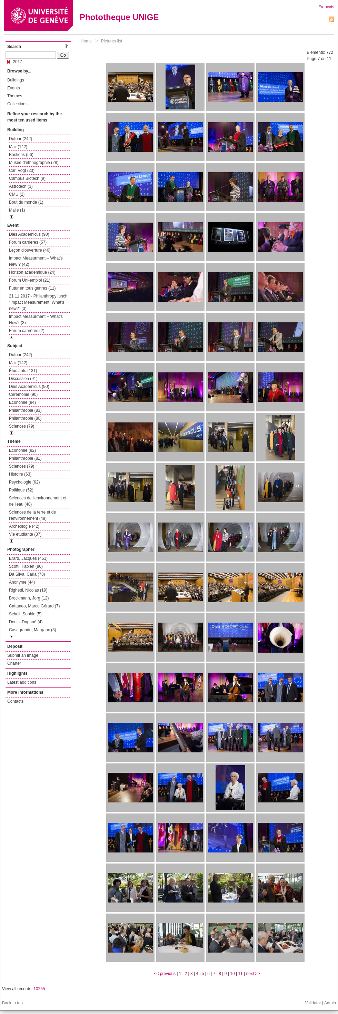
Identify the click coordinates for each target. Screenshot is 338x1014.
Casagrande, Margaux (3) (32, 629)
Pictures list (111, 41)
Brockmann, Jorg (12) (29, 598)
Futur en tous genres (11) (32, 288)
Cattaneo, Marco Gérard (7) (34, 606)
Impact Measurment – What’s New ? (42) (36, 261)
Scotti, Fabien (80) (26, 566)
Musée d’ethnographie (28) (33, 162)
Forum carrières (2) (26, 330)
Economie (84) (22, 402)
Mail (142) (18, 146)
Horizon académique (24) (32, 272)
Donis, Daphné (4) (25, 622)
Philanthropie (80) (25, 418)
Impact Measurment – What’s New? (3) (36, 319)
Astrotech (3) (21, 186)
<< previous (165, 973)
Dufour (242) (20, 138)
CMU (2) (16, 194)
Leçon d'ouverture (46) (29, 250)
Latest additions (21, 682)
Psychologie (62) (24, 482)
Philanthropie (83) (25, 410)
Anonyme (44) (22, 582)
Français (326, 6)
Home (86, 41)
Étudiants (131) (23, 370)
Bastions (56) (21, 154)
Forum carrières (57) (28, 242)
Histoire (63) (20, 474)
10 (232, 973)
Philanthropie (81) (25, 458)
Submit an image (22, 655)
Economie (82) (22, 450)
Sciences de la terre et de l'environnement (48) (32, 515)
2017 (14, 61)
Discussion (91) (23, 378)
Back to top (12, 1003)
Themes (14, 96)
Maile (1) (17, 210)
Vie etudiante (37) (25, 534)
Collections (17, 103)
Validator (313, 1003)
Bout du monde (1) (26, 202)
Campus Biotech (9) (27, 178)
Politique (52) (21, 490)
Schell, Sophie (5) (25, 614)
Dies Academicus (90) (29, 234)
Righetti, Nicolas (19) (28, 590)
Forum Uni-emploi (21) (29, 280)
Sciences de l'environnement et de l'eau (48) (37, 501)
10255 (39, 988)
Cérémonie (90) (23, 394)
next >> (253, 973)
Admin (330, 1003)
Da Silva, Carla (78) (27, 574)
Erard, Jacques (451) (28, 558)
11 (240, 973)
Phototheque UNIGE (119, 17)
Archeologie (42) (24, 526)
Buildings (15, 80)
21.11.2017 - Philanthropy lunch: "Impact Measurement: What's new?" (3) (39, 302)
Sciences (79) (21, 426)
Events (13, 88)
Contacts (15, 701)
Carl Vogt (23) (21, 170)
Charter (14, 663)
